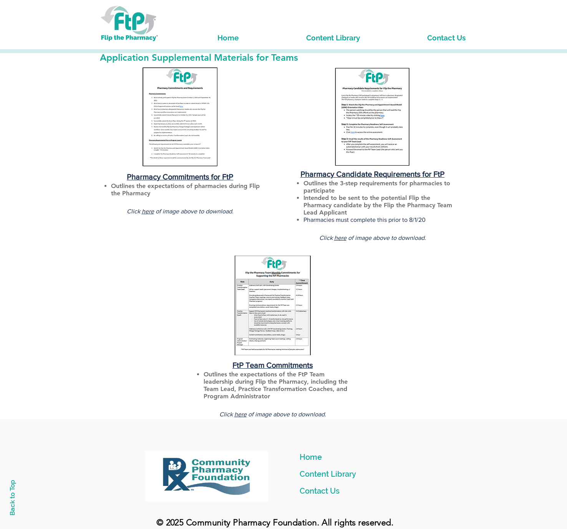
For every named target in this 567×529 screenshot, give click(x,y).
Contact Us (320, 491)
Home (311, 457)
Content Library (328, 474)
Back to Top (12, 498)
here (148, 211)
